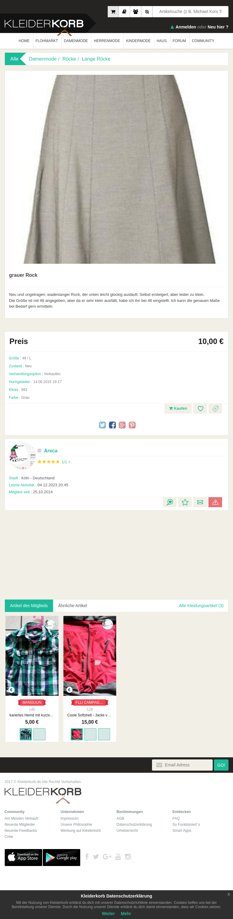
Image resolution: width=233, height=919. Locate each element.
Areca (47, 450)
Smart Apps (182, 829)
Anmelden (186, 27)
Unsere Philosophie (76, 823)
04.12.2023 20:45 (38, 485)
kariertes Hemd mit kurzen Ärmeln (31, 714)
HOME (24, 41)
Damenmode (43, 58)
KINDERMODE (138, 41)
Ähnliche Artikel (72, 605)
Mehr (126, 913)
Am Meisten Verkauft (21, 817)
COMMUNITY (203, 41)
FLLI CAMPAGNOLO (90, 701)
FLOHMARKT (46, 41)
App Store (23, 856)
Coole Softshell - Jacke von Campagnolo (88, 714)
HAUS (162, 41)
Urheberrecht (127, 829)
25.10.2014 (31, 492)
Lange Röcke (96, 58)
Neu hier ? (218, 27)
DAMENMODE (76, 41)
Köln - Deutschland (32, 478)
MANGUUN (31, 701)
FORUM (179, 41)
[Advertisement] (53, 551)
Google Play (61, 856)
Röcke (69, 58)
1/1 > (66, 462)
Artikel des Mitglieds (29, 605)
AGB (120, 817)
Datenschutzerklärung (134, 823)
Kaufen (178, 408)
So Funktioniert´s (186, 823)
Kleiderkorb (43, 794)
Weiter (108, 913)
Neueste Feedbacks (21, 829)
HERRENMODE (107, 41)
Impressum (70, 817)
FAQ (176, 817)
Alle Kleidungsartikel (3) (201, 605)
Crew (9, 835)
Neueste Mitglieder (20, 823)
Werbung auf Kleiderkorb (81, 829)
